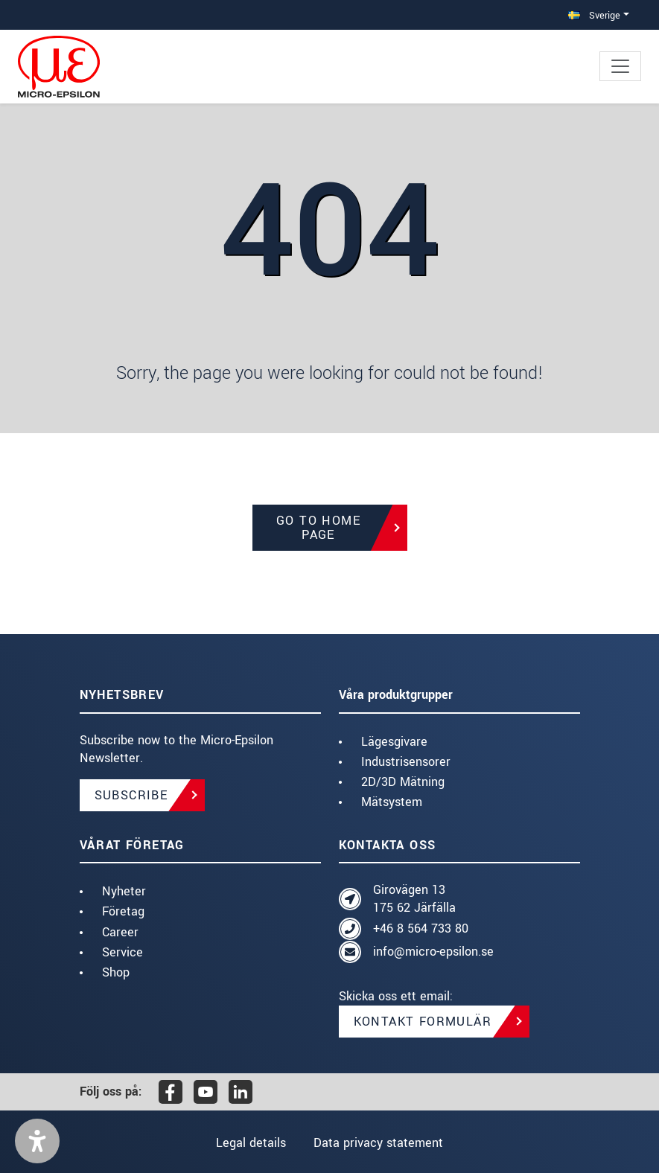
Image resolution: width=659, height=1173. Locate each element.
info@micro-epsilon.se (433, 951)
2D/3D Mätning (403, 782)
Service (122, 952)
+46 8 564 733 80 (420, 928)
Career (120, 932)
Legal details (250, 1142)
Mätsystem (391, 802)
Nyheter (124, 891)
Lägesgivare (394, 741)
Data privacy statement (379, 1142)
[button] (37, 1141)
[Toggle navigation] (620, 66)
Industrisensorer (406, 762)
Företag (123, 911)
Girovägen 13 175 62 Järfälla (414, 898)
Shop (116, 972)
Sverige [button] (594, 15)
